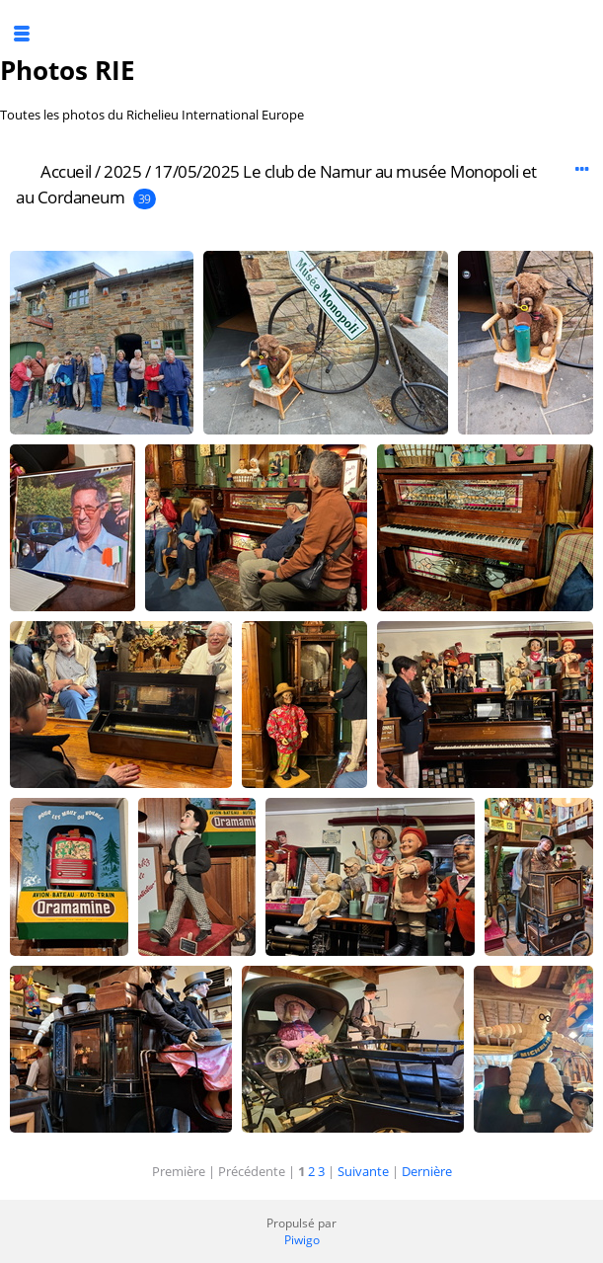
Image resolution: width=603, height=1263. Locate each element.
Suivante (363, 1171)
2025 (122, 171)
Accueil (66, 171)
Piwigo (302, 1239)
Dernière (427, 1171)
